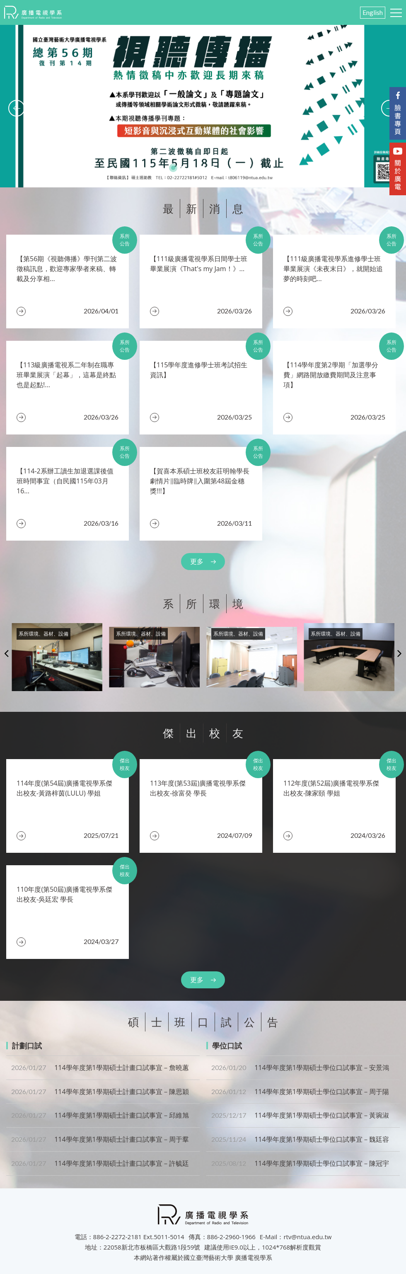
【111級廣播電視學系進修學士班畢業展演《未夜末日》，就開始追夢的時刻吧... (333, 268)
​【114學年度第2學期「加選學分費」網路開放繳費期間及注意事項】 (330, 374)
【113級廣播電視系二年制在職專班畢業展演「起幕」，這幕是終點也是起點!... (66, 374)
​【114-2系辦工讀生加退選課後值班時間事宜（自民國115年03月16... (65, 480)
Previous (6, 653)
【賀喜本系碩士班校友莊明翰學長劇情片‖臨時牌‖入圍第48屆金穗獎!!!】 (199, 480)
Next (399, 653)
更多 (196, 561)
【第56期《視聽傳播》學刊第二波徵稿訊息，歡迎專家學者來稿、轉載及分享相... (67, 268)
